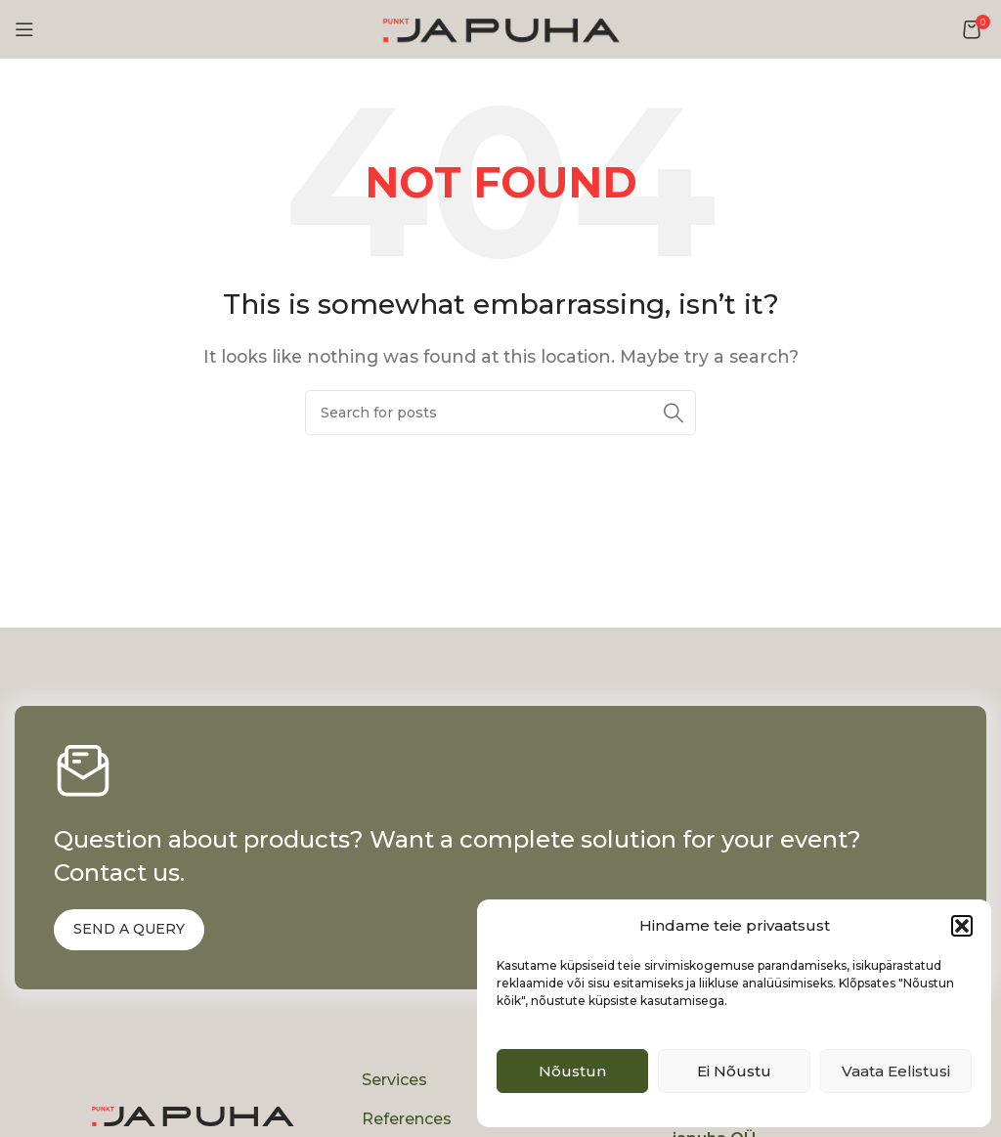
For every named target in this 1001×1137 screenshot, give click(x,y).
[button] (962, 926)
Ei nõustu (734, 1071)
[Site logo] (500, 28)
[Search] (500, 412)
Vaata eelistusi (896, 1071)
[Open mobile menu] (24, 29)
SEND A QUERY (129, 929)
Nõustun (572, 1071)
